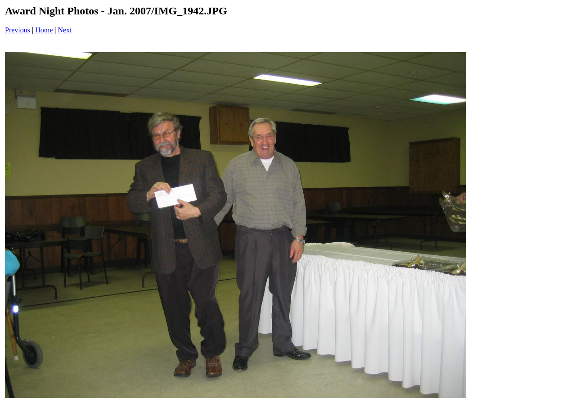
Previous (17, 30)
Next (65, 30)
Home (44, 30)
